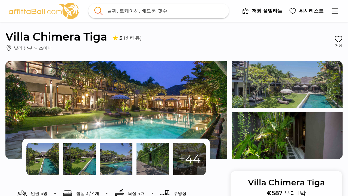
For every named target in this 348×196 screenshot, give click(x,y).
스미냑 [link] (45, 48)
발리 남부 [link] (23, 48)
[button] (262, 11)
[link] (44, 11)
